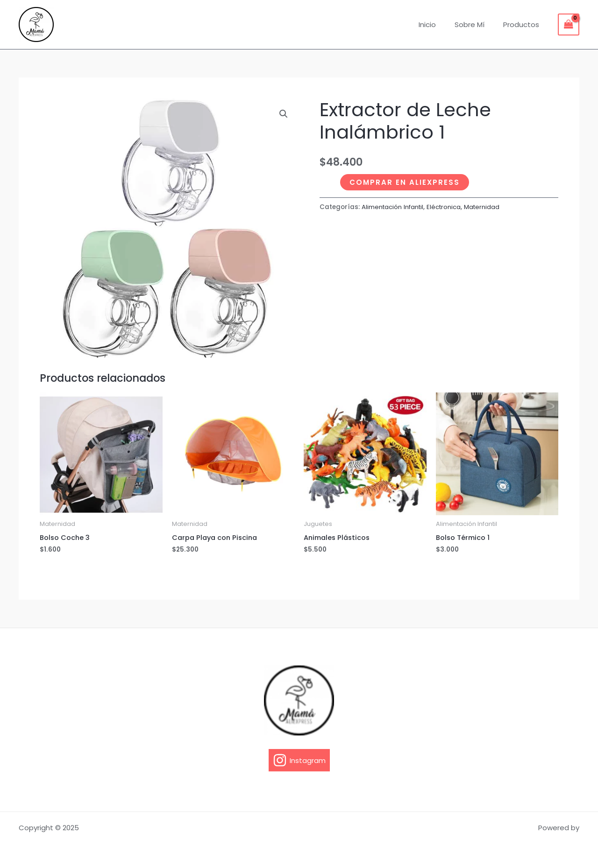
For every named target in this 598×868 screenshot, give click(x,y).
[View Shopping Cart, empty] (568, 24)
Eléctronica (446, 207)
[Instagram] (299, 760)
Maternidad (486, 207)
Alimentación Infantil (394, 207)
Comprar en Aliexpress (404, 182)
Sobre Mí (476, 24)
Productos (523, 24)
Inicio (439, 24)
